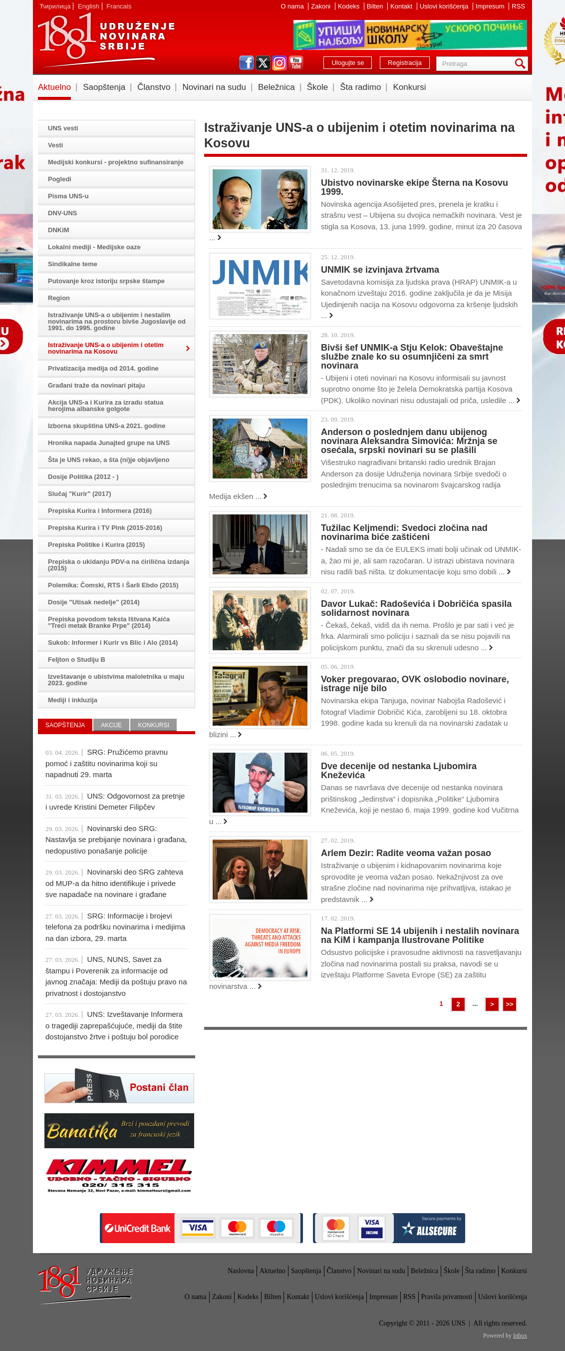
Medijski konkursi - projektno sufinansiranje (116, 162)
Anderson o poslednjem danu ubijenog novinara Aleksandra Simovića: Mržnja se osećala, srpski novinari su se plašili (409, 441)
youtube (295, 62)
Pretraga (522, 63)
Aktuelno (54, 87)
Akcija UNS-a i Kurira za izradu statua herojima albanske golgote (105, 405)
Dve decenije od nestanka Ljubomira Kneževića (399, 770)
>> (509, 1004)
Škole (317, 87)
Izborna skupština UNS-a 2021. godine (107, 426)
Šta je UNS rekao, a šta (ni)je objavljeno (108, 459)
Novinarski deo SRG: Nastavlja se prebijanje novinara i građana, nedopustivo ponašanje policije (116, 839)
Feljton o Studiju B (76, 659)
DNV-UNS (62, 213)
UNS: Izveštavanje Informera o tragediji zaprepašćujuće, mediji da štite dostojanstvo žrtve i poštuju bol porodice (114, 1025)
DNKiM (58, 230)
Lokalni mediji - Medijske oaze (94, 247)
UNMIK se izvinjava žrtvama (380, 270)
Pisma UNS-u (68, 196)
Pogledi (59, 179)
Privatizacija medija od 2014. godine (103, 368)
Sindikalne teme (72, 264)
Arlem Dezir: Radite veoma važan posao (406, 853)
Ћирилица (54, 6)
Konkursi (409, 87)
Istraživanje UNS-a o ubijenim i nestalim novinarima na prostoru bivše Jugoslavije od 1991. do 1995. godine (117, 321)
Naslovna (241, 1271)
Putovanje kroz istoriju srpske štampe (106, 281)
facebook (246, 62)
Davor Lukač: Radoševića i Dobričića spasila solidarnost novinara (416, 608)
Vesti (55, 145)
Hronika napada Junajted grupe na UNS (109, 443)
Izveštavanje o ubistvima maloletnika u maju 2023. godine (116, 679)
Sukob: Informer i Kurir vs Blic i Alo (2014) (113, 642)
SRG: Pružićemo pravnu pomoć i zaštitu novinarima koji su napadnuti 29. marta (106, 763)
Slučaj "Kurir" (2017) (79, 493)
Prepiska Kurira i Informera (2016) (100, 510)
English (88, 6)
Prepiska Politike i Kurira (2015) (96, 544)
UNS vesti (63, 128)
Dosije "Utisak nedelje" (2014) (94, 602)
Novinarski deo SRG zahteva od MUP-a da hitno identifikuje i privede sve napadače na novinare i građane (114, 883)
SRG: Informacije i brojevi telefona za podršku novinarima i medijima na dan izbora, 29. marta (115, 926)
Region (59, 298)
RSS (518, 6)
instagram (279, 62)
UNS (105, 40)
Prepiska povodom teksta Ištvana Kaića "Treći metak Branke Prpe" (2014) (109, 622)
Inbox (520, 1335)
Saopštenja (104, 87)
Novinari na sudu (214, 87)
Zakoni (321, 6)
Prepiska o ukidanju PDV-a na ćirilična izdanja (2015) (118, 564)
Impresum (491, 6)
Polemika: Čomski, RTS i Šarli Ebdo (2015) (113, 585)
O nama (293, 6)
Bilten (376, 6)
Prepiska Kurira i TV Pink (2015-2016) (105, 527)
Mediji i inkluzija (72, 700)
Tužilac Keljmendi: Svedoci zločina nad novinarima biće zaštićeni (404, 532)
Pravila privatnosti (447, 1297)
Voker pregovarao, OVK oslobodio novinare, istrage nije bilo (415, 683)
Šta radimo (360, 87)
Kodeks (349, 6)
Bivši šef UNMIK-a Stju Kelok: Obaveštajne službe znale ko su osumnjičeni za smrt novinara (412, 357)
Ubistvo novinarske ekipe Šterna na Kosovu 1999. (414, 187)
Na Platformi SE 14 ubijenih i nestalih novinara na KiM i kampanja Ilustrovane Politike (420, 935)
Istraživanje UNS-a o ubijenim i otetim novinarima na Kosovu (106, 348)
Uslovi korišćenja (445, 6)
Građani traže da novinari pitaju (96, 385)
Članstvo (153, 87)
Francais (118, 6)
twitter (263, 62)
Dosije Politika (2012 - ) (83, 476)
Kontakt (402, 6)
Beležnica (276, 87)
